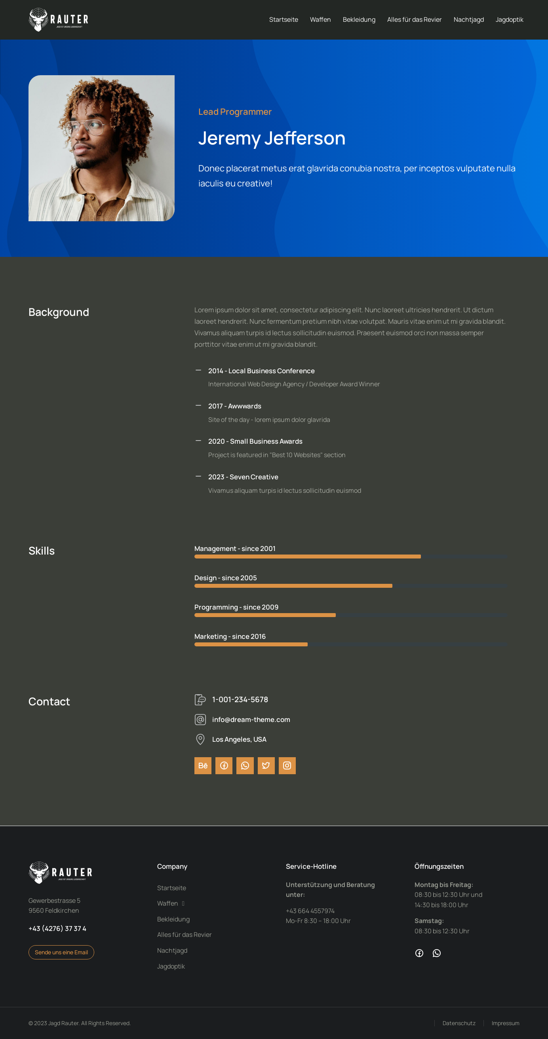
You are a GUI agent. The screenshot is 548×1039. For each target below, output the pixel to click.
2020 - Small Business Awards (255, 441)
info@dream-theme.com (251, 719)
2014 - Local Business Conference (261, 370)
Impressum (505, 1023)
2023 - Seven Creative (243, 476)
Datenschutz (459, 1023)
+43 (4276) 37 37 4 (57, 928)
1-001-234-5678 (240, 699)
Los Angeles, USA (239, 739)
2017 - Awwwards (234, 405)
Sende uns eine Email (61, 952)
